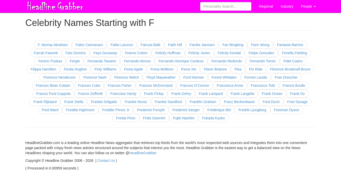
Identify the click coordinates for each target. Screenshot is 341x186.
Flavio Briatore (215, 69)
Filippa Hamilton (43, 69)
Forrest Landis (255, 77)
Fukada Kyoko (213, 118)
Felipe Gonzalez (261, 53)
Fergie (75, 61)
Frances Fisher (119, 85)
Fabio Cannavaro (89, 45)
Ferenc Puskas (50, 61)
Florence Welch (126, 77)
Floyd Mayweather (160, 77)
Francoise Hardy (123, 94)
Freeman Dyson (286, 110)
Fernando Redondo (226, 61)
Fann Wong (260, 45)
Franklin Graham (203, 102)
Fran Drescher (286, 77)
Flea (238, 69)
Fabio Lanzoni (122, 45)
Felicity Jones (199, 53)
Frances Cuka (89, 85)
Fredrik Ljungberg (252, 110)
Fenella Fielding (294, 53)
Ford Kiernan (193, 77)
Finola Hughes (75, 69)
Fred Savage (297, 102)
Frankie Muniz (136, 102)
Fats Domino (75, 53)
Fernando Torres (263, 61)
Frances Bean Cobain (53, 85)
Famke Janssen (202, 45)
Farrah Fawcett (46, 53)
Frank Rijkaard (45, 102)
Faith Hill (175, 45)
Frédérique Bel (219, 110)
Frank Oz (297, 94)
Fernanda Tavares (102, 61)
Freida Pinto (125, 118)
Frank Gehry (181, 94)
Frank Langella (242, 94)
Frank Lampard (211, 94)
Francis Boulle (294, 85)
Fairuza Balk (150, 45)
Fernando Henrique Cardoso (180, 61)
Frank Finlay (154, 94)
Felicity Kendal (229, 53)
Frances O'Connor (194, 85)
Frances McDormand (156, 85)
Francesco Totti (263, 85)
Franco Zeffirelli (90, 94)
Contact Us (106, 161)
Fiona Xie (188, 69)
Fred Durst (271, 102)
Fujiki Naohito (184, 118)
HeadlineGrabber (142, 153)
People (308, 6)
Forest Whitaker (224, 77)
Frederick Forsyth (151, 110)
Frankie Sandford (168, 102)
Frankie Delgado (104, 102)
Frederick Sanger (186, 110)
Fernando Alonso (137, 61)
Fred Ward (50, 110)
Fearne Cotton (136, 53)
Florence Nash (94, 77)
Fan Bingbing (232, 45)
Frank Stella (73, 102)
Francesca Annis (230, 85)
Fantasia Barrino (290, 45)
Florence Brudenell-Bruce (290, 69)
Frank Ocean (272, 94)
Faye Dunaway (105, 53)
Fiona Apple (133, 69)
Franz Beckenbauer (239, 102)
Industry (287, 6)
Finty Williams (105, 69)
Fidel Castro (293, 61)
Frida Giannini (154, 118)
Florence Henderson (59, 77)
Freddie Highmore (80, 110)
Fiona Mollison (162, 69)
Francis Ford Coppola (53, 94)
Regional (266, 6)
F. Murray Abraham (53, 45)
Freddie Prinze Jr (115, 110)
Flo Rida (255, 69)
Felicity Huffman (168, 53)
